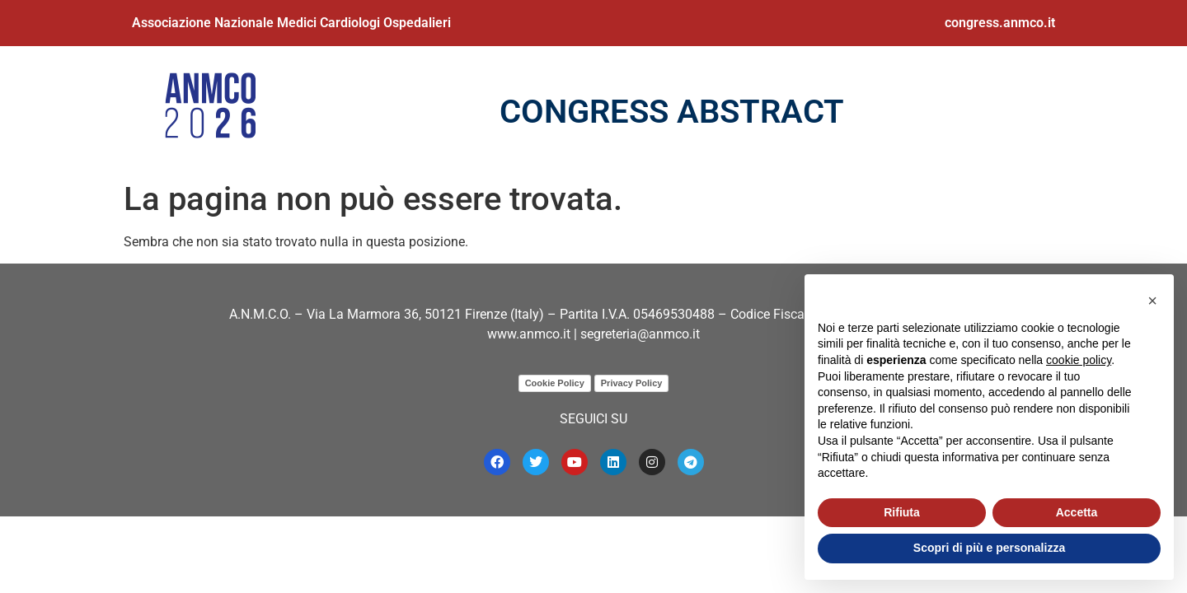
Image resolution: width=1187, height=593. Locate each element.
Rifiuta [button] (902, 512)
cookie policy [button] (1078, 360)
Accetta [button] (1077, 512)
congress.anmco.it (1000, 22)
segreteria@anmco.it (640, 334)
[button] (1152, 300)
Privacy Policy (632, 383)
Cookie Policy (554, 383)
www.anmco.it (528, 334)
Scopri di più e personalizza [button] (989, 547)
